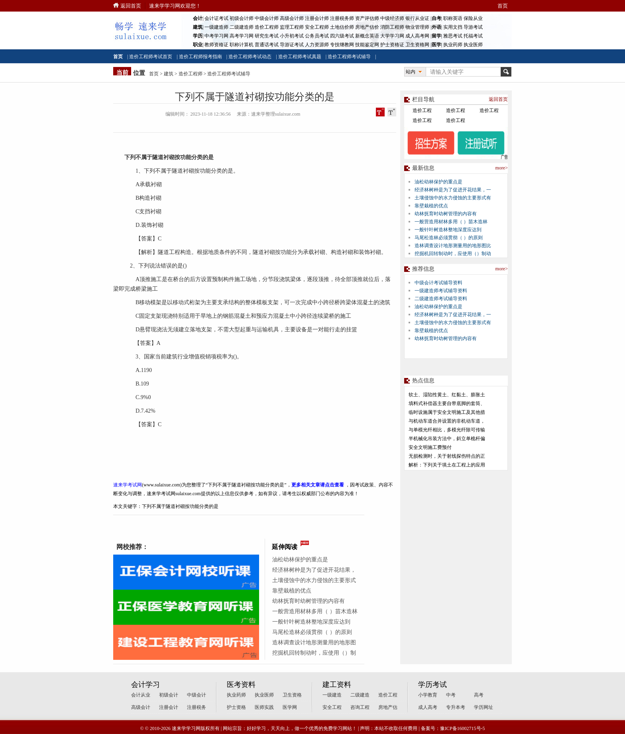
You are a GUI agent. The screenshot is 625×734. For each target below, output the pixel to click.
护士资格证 (392, 44)
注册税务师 (342, 18)
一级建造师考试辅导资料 (441, 290)
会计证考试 (216, 18)
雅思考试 (452, 36)
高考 (478, 695)
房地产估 (387, 707)
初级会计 (168, 695)
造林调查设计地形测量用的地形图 (314, 642)
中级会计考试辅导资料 (438, 282)
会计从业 (140, 695)
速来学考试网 (127, 485)
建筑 (168, 74)
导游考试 (473, 27)
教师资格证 (216, 44)
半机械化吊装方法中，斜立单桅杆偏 (447, 438)
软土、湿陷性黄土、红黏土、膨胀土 (447, 395)
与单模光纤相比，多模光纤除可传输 (447, 430)
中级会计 (196, 695)
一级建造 (332, 695)
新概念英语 (367, 36)
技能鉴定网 (367, 44)
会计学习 (145, 685)
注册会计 (168, 707)
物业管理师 (417, 27)
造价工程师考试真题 (299, 56)
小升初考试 (292, 36)
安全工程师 (317, 27)
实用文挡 (452, 27)
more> (501, 168)
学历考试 (432, 685)
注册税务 (196, 707)
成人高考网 (417, 36)
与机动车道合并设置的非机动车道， (447, 421)
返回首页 (130, 6)
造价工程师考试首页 (150, 56)
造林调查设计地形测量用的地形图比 (453, 245)
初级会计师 (242, 18)
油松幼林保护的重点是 (300, 560)
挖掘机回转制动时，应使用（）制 (314, 653)
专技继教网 (342, 44)
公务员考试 (317, 36)
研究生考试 (267, 36)
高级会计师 (292, 18)
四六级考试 (342, 36)
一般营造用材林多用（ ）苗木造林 (315, 611)
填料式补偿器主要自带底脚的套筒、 (447, 403)
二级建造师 (242, 27)
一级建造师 (216, 27)
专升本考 (455, 707)
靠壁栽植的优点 (291, 591)
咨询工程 (359, 707)
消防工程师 (392, 27)
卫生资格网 (417, 44)
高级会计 (140, 707)
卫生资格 (292, 695)
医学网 (290, 707)
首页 (502, 6)
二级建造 (359, 695)
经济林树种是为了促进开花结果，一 (453, 190)
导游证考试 (292, 44)
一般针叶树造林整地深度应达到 (311, 622)
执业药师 (452, 44)
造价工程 (422, 110)
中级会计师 (267, 18)
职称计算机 (242, 44)
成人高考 (427, 707)
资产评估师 (367, 18)
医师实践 (264, 707)
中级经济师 (392, 18)
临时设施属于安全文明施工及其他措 (447, 412)
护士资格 (236, 707)
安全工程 (332, 707)
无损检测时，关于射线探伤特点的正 (447, 456)
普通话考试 (267, 44)
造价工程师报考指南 (200, 56)
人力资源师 (317, 44)
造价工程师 (267, 27)
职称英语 (452, 18)
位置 (139, 73)
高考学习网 (242, 36)
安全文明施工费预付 (430, 447)
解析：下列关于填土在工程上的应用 (447, 465)
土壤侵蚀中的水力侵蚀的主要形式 (314, 580)
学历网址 (483, 707)
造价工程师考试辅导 (349, 56)
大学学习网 (392, 36)
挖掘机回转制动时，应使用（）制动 (453, 253)
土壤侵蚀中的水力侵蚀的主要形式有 (453, 198)
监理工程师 (292, 27)
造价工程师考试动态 (249, 56)
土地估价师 (342, 27)
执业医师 (473, 44)
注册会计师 (317, 18)
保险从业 (473, 18)
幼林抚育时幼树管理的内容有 (308, 601)
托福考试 (473, 36)
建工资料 (336, 685)
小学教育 (427, 695)
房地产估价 (367, 27)
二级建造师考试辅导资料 (441, 298)
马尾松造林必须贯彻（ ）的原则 (312, 632)
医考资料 (241, 685)
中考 (451, 695)
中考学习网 (216, 36)
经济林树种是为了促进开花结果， (314, 570)
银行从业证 (417, 18)
